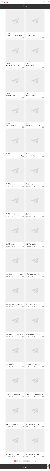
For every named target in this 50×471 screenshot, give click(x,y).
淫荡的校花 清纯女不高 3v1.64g (13, 456)
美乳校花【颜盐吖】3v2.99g (32, 215)
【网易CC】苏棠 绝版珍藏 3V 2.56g (14, 35)
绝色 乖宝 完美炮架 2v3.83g (12, 426)
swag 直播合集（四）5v (11, 366)
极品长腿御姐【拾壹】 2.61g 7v (33, 305)
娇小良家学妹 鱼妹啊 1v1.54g (32, 456)
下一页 (28, 462)
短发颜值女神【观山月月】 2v (12, 95)
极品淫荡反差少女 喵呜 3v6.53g (33, 125)
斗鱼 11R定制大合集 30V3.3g (32, 245)
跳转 (35, 462)
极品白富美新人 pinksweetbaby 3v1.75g (14, 275)
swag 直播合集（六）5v (31, 155)
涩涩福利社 (5, 2)
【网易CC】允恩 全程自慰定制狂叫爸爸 (15, 396)
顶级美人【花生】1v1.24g (32, 185)
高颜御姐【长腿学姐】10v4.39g (13, 125)
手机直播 (9, 33)
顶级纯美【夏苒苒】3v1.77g (12, 65)
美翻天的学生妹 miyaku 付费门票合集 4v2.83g (15, 336)
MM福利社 (25, 469)
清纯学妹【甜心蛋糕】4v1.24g (33, 35)
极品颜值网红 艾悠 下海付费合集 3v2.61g (34, 336)
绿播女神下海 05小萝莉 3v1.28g (33, 275)
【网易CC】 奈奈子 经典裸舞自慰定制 (34, 396)
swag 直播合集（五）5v (11, 185)
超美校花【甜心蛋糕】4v (31, 95)
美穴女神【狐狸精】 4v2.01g (12, 215)
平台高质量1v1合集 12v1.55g (32, 366)
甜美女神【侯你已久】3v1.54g (33, 65)
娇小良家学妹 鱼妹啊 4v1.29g (32, 426)
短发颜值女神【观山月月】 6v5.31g (14, 155)
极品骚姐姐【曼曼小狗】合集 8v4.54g (14, 305)
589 (24, 462)
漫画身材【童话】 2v (10, 245)
